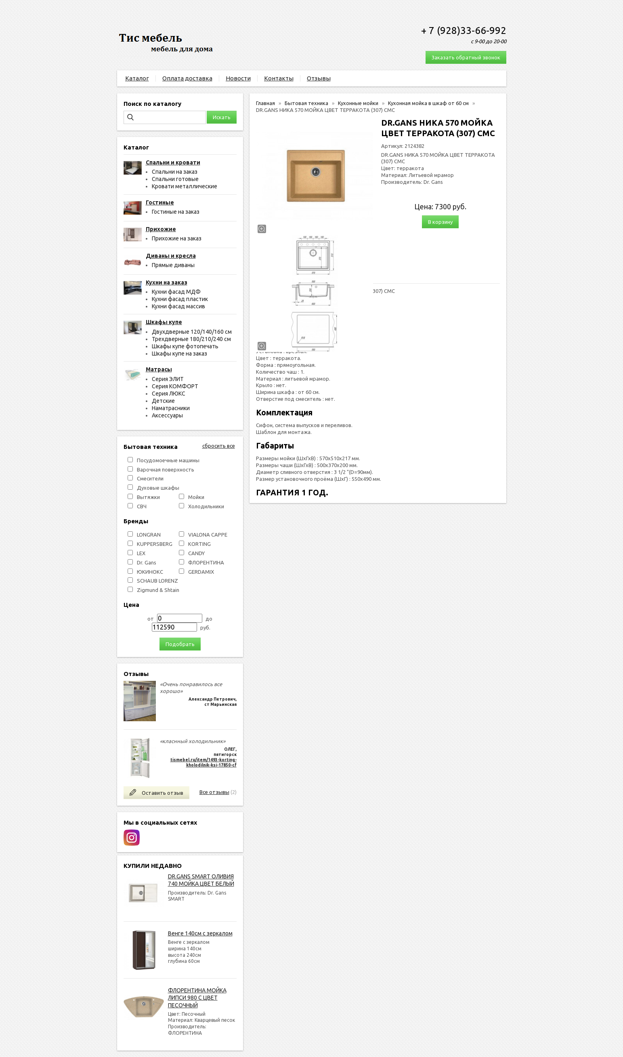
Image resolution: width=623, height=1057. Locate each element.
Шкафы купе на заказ (179, 353)
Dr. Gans (146, 562)
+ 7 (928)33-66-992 (463, 30)
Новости (238, 78)
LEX (141, 553)
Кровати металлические (184, 186)
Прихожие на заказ (176, 238)
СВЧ (142, 506)
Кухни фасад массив (178, 306)
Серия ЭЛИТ (168, 379)
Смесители (150, 478)
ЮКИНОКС (150, 572)
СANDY (196, 553)
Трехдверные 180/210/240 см (191, 339)
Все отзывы (214, 792)
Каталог (137, 78)
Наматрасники (171, 408)
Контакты (279, 78)
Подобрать (180, 644)
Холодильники (206, 506)
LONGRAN (149, 534)
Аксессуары (167, 415)
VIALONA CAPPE (207, 534)
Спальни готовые (175, 179)
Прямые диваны (173, 265)
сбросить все (218, 445)
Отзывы (319, 78)
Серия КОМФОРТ (175, 386)
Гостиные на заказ (175, 211)
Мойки (196, 497)
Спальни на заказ (174, 171)
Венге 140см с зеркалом (200, 933)
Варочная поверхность (165, 469)
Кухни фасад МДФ (176, 291)
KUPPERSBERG (154, 544)
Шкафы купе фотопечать (185, 346)
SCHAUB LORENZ (157, 580)
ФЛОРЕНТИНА (206, 562)
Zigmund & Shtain (158, 590)
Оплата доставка (187, 78)
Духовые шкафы (158, 488)
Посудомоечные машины (168, 460)
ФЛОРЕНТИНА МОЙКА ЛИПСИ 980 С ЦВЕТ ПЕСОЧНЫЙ (197, 997)
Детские (163, 401)
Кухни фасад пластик (180, 299)
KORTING (199, 544)
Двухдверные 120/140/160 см (192, 331)
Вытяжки (148, 497)
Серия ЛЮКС (168, 393)
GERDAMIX (201, 572)
